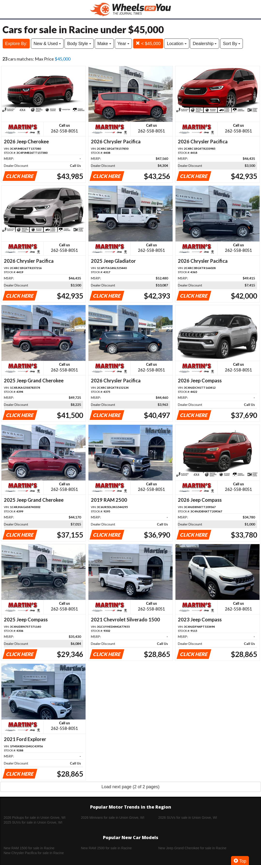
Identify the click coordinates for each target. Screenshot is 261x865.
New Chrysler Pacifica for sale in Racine (34, 853)
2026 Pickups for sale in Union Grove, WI (34, 817)
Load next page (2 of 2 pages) (131, 786)
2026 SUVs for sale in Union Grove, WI (187, 817)
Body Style (79, 43)
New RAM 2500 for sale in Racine (106, 848)
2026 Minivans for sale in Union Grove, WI (112, 817)
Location (176, 43)
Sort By (231, 43)
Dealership (205, 43)
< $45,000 (148, 43)
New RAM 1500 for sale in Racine (29, 848)
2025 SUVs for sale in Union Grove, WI (33, 822)
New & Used (47, 43)
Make (104, 43)
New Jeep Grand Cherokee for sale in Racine (192, 848)
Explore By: (16, 43)
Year (123, 43)
